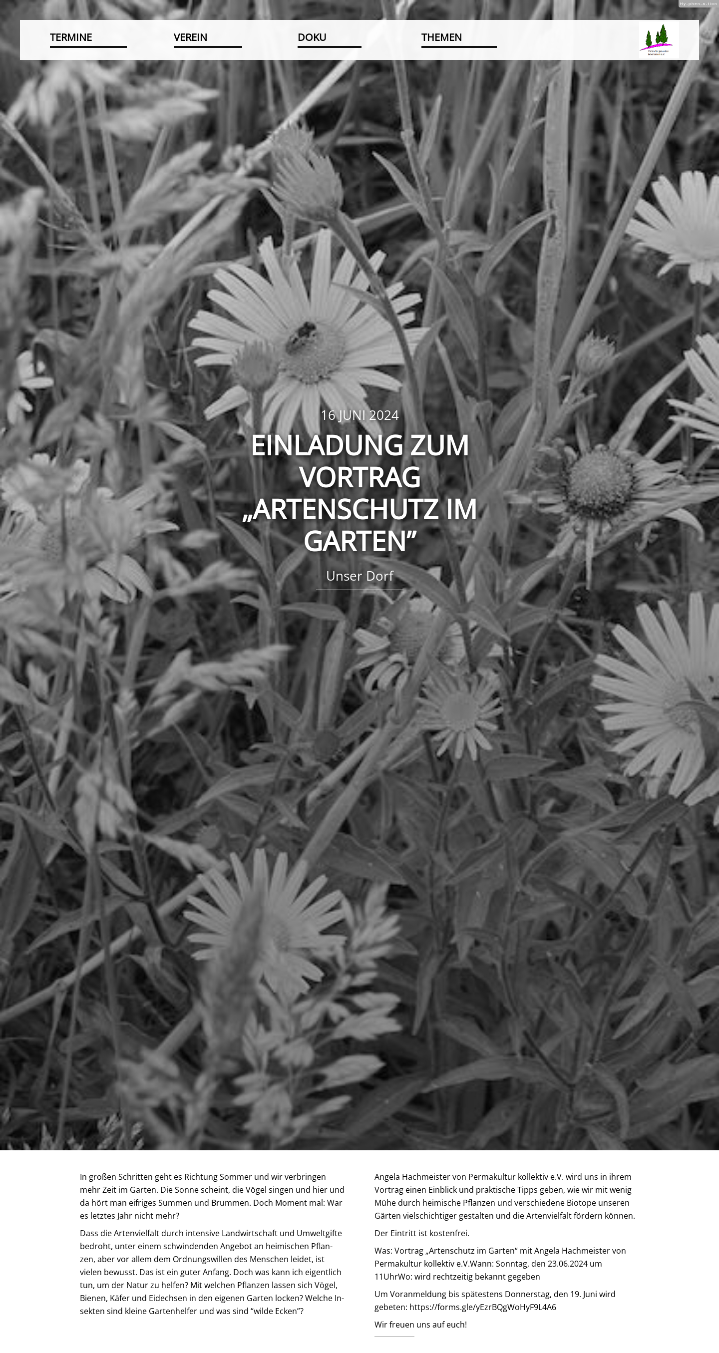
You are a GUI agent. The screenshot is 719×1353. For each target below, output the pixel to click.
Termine (71, 37)
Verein (190, 37)
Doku (312, 37)
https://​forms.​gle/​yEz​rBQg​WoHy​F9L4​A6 (482, 1307)
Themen (441, 37)
